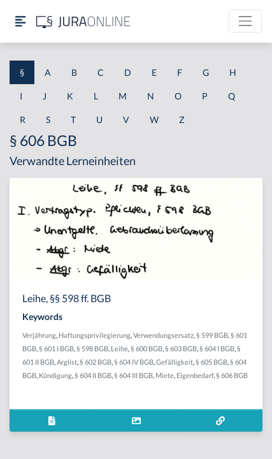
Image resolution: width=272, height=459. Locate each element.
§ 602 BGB (95, 362)
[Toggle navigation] (245, 21)
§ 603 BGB (181, 348)
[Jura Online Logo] (83, 21)
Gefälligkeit (174, 362)
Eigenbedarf (194, 375)
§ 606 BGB (232, 375)
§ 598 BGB (92, 348)
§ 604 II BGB (93, 375)
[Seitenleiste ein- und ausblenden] (20, 21)
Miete (164, 375)
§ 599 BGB (212, 335)
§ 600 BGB (146, 348)
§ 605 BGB (211, 362)
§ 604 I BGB (216, 348)
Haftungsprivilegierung (95, 335)
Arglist (67, 362)
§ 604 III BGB (133, 375)
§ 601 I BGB (56, 348)
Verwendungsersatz (163, 335)
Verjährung (39, 335)
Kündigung (55, 375)
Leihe (119, 348)
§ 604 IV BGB (134, 362)
